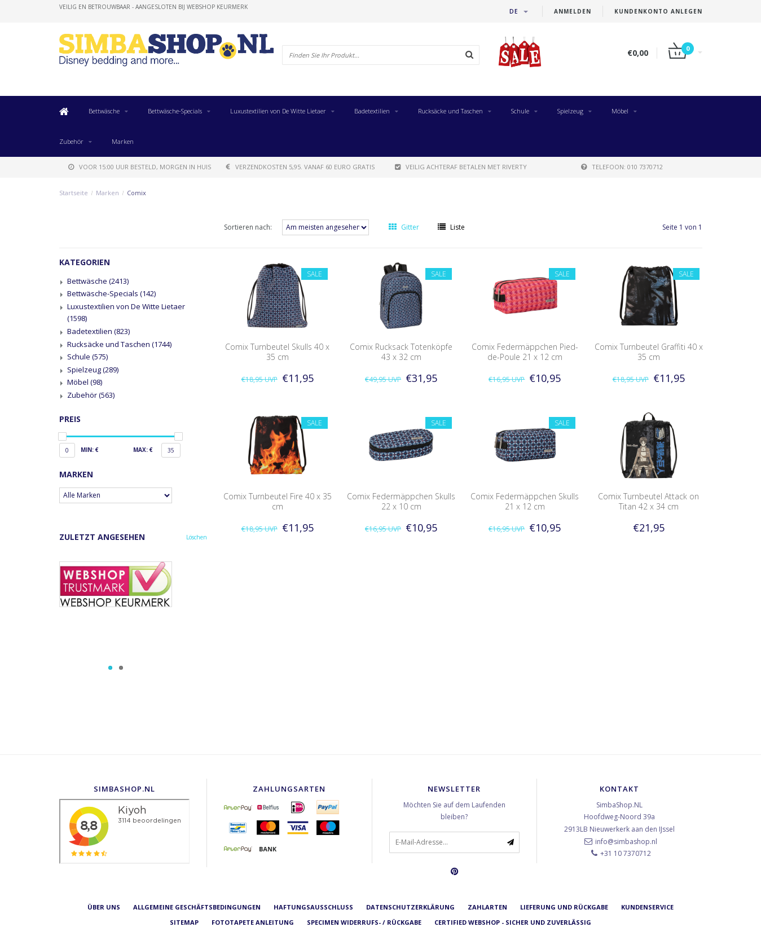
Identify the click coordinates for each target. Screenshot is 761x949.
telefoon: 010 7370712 (622, 166)
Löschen (196, 537)
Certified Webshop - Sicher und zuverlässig (512, 922)
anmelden (572, 11)
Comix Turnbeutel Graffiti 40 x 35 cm (649, 351)
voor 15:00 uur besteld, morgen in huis (139, 166)
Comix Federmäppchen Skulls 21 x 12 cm (524, 501)
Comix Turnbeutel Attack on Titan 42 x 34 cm (648, 501)
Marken (123, 141)
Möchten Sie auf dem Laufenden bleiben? (454, 811)
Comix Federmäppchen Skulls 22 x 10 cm (401, 501)
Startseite (73, 192)
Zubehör (71, 141)
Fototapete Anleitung (253, 922)
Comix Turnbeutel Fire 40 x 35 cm (277, 501)
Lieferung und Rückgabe (564, 907)
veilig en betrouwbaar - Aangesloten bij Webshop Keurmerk (153, 7)
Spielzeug (570, 111)
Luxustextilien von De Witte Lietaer (278, 111)
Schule (520, 111)
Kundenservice (647, 907)
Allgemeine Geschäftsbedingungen (197, 907)
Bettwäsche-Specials (175, 111)
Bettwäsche (104, 111)
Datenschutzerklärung (410, 907)
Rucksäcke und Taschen (450, 111)
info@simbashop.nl (626, 841)
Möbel (620, 111)
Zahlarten (487, 907)
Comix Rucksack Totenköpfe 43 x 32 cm (401, 351)
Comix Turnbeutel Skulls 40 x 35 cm (277, 351)
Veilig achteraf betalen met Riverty (461, 166)
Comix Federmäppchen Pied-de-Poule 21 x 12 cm (525, 351)
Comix (136, 192)
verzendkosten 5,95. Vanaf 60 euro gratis (300, 166)
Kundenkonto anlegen (658, 11)
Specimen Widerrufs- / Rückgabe (364, 922)
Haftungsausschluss (313, 907)
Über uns (103, 907)
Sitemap (184, 922)
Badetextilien (372, 111)
